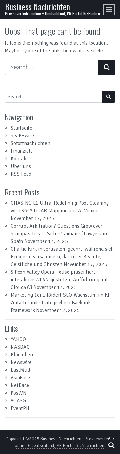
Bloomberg (23, 355)
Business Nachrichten (37, 6)
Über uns (21, 166)
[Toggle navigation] (109, 9)
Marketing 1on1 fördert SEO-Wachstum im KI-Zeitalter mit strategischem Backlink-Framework (61, 303)
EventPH (20, 408)
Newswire (21, 362)
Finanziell (21, 151)
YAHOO (18, 339)
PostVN (19, 393)
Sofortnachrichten (30, 143)
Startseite (21, 128)
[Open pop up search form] (111, 445)
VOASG (18, 400)
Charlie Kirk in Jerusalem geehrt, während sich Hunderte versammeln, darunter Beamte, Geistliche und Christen (62, 257)
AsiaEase (20, 378)
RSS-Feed (21, 174)
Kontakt (19, 158)
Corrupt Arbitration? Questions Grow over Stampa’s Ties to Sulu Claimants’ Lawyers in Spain (59, 234)
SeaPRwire (22, 135)
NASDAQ (20, 347)
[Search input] (52, 67)
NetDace (20, 385)
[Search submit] (106, 67)
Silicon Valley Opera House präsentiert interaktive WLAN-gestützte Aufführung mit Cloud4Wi (59, 280)
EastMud (20, 370)
